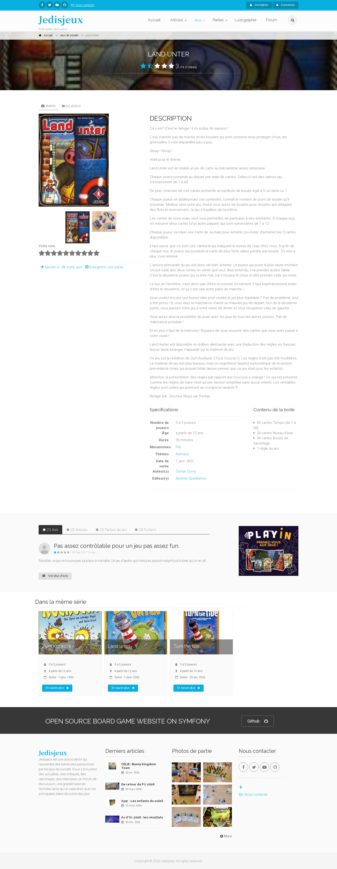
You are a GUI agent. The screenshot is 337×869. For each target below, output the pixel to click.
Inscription (259, 5)
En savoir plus (57, 688)
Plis (178, 447)
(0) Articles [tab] (77, 530)
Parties (218, 20)
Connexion (285, 5)
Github (257, 721)
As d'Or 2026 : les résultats (142, 817)
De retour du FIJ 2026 (137, 784)
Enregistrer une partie (103, 267)
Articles (176, 20)
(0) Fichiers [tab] (145, 530)
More (225, 836)
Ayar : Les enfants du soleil (142, 801)
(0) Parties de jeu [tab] (111, 530)
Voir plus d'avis (55, 576)
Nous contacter (81, 5)
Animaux (182, 454)
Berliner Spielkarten (191, 478)
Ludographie (245, 20)
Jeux (198, 20)
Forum (271, 20)
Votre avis (71, 267)
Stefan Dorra (186, 471)
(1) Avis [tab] (50, 530)
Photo (48, 106)
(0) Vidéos (71, 106)
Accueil (154, 20)
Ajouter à (49, 267)
